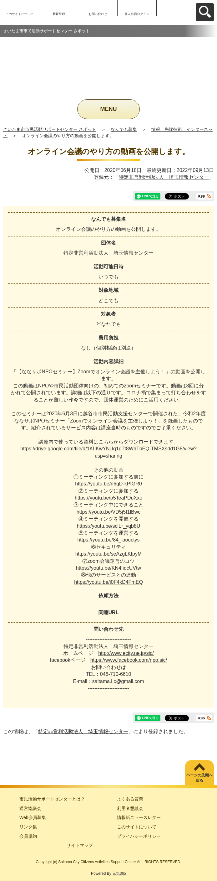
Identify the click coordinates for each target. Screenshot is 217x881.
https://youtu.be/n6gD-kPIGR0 (108, 483)
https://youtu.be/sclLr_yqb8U (108, 526)
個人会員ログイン (136, 14)
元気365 (119, 873)
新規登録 (59, 14)
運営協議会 (30, 808)
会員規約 (28, 836)
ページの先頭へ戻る (199, 778)
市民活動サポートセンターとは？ (52, 798)
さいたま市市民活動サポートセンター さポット (49, 129)
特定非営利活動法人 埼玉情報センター (164, 177)
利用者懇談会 (130, 808)
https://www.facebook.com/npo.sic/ (128, 660)
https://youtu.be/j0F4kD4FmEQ (108, 582)
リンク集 (28, 826)
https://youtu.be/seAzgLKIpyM (108, 554)
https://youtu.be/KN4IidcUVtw (108, 568)
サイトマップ (80, 845)
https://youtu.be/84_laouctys (108, 539)
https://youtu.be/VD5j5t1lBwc (109, 512)
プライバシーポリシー (139, 836)
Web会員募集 (32, 817)
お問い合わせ (97, 14)
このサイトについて (20, 14)
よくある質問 (130, 798)
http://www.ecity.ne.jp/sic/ (126, 653)
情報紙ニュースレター (139, 817)
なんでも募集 (124, 129)
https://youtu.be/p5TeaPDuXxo (108, 497)
